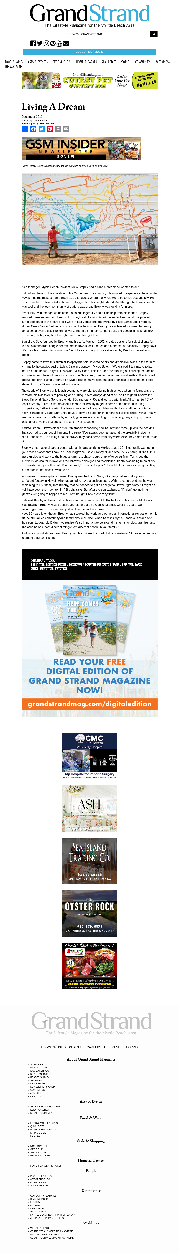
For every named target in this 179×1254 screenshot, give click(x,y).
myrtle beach (56, 564)
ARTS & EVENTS (38, 61)
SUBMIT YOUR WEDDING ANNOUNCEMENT (53, 1238)
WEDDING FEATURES (41, 1228)
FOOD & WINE (14, 61)
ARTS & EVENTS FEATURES (45, 1106)
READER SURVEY (39, 1077)
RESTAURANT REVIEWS (43, 1129)
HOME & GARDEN (86, 61)
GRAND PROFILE (39, 1182)
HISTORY (35, 1202)
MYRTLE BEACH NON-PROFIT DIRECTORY (53, 1215)
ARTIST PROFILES (40, 1179)
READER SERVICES (41, 1074)
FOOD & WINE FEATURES (44, 1123)
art (116, 564)
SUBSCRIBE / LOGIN (89, 51)
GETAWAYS (36, 1205)
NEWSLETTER (38, 1083)
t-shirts (37, 564)
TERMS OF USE (52, 1047)
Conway (75, 564)
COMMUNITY (143, 61)
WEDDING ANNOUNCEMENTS (46, 1234)
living (127, 564)
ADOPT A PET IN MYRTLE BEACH (47, 1218)
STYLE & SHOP (62, 61)
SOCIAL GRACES (39, 1185)
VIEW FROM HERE (40, 1211)
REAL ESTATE (108, 61)
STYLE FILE (36, 1149)
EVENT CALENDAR (40, 1110)
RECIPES (35, 1136)
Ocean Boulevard (98, 564)
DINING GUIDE (38, 1132)
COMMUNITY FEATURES (43, 1196)
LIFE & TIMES (37, 1208)
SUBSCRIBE (131, 1047)
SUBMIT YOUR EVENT (42, 1113)
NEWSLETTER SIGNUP (42, 1087)
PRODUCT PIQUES (40, 1155)
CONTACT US (74, 1047)
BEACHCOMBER (39, 1199)
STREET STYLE (38, 1152)
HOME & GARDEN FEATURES (46, 1165)
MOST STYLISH (38, 1146)
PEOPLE (125, 61)
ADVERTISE (111, 1047)
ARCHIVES (36, 1080)
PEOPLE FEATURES (41, 1176)
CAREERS (94, 1047)
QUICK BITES (37, 1126)
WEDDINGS (163, 61)
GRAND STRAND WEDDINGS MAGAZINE (51, 1231)
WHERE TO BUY (38, 1067)
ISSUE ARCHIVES (39, 1071)
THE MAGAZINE (15, 66)
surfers (61, 568)
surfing (46, 568)
